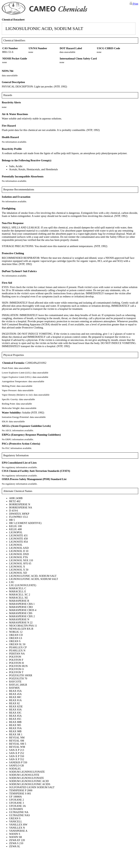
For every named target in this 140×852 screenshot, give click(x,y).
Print (134, 3)
